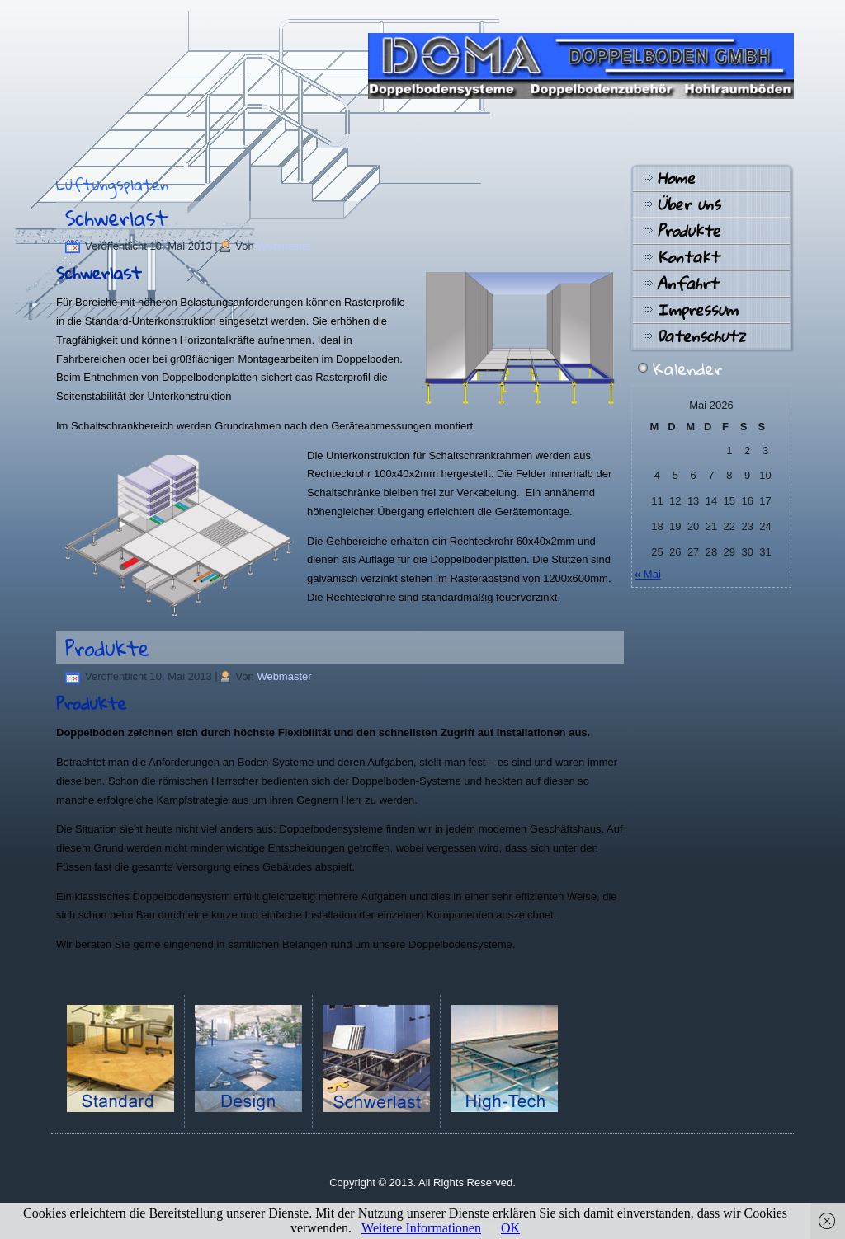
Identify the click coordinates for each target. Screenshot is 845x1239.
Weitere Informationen (421, 1228)
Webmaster (284, 246)
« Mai (648, 574)
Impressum (697, 309)
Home (676, 178)
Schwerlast (116, 217)
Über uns (688, 204)
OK (510, 1228)
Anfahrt (687, 283)
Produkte (107, 648)
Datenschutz (701, 336)
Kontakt (688, 257)
